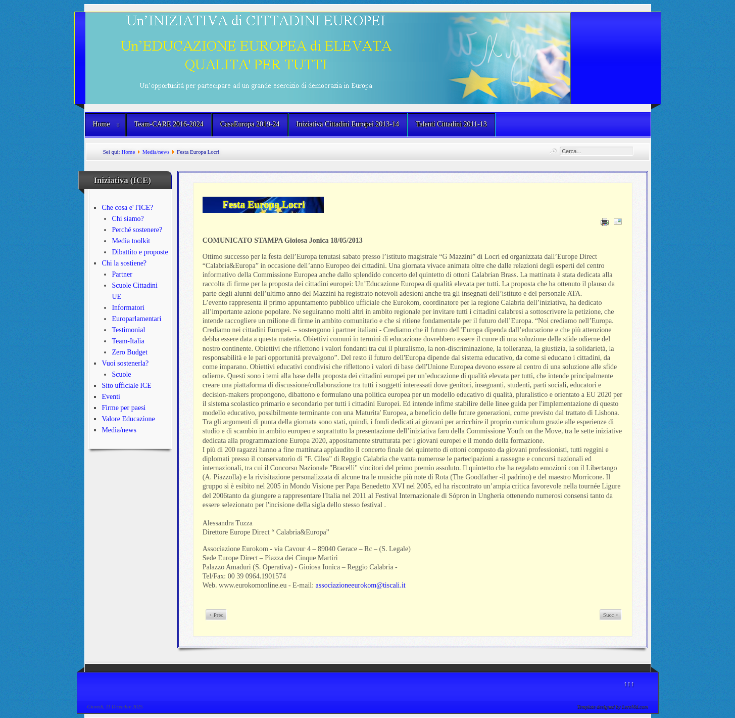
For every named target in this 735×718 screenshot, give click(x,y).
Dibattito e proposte (140, 252)
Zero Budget (129, 352)
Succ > (610, 615)
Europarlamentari (136, 319)
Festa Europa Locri (264, 204)
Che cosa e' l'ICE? (127, 207)
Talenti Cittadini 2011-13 (451, 124)
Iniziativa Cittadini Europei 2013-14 (348, 124)
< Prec (216, 615)
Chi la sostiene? (124, 263)
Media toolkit (131, 241)
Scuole (121, 374)
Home (101, 124)
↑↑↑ (629, 684)
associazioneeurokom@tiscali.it (361, 585)
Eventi (111, 396)
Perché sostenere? (137, 230)
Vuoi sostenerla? (125, 363)
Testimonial (128, 330)
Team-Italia (128, 341)
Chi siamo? (127, 218)
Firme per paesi (123, 408)
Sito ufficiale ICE (127, 385)
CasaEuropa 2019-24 (250, 124)
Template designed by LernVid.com (612, 706)
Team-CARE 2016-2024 (169, 124)
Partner (122, 274)
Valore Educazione (128, 419)
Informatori (128, 307)
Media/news (156, 152)
